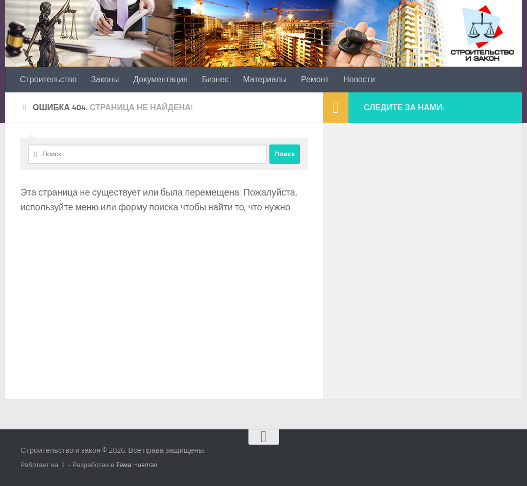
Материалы (265, 79)
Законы (105, 79)
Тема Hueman (136, 465)
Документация (160, 79)
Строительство (48, 79)
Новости (359, 79)
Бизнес (215, 79)
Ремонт (315, 79)
